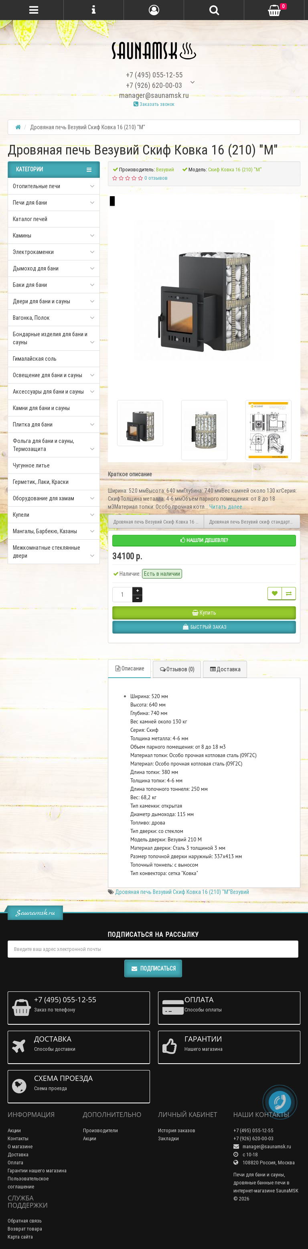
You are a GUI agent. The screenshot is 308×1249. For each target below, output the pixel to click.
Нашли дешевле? (204, 540)
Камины (22, 235)
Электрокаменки (33, 252)
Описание (129, 668)
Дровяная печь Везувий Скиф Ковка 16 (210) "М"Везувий (182, 892)
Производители (100, 1130)
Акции (14, 1130)
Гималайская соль (35, 358)
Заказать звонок (154, 104)
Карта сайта (20, 1236)
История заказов (176, 1130)
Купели (21, 514)
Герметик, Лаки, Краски (41, 481)
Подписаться (153, 968)
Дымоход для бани (36, 268)
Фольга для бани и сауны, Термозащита (43, 445)
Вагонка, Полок (31, 317)
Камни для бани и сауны (41, 408)
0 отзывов (156, 178)
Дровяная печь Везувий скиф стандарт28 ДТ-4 (254, 522)
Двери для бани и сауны (41, 301)
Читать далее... (227, 506)
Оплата (15, 1162)
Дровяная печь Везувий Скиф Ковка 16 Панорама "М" (158, 522)
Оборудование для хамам (43, 498)
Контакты (18, 1138)
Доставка (225, 669)
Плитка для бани (33, 424)
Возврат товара (25, 1228)
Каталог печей (30, 219)
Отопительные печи (36, 186)
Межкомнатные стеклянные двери (46, 551)
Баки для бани (30, 284)
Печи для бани (30, 202)
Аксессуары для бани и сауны (48, 391)
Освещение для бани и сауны (47, 375)
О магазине (20, 1146)
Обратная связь (25, 1220)
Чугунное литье (31, 465)
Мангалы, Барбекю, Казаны (45, 531)
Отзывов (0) (177, 669)
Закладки (168, 1138)
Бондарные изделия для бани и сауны (50, 338)
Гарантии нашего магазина (37, 1170)
